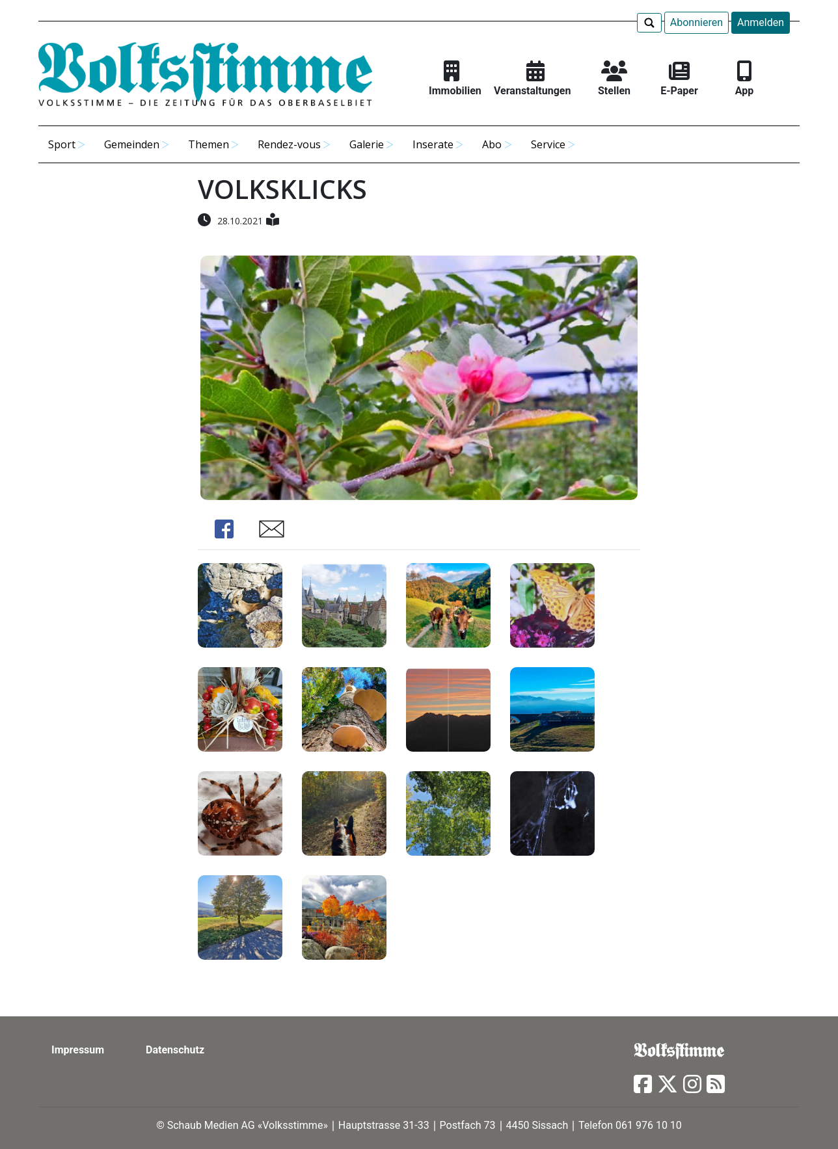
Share (223, 529)
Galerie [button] (366, 144)
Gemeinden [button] (131, 144)
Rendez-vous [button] (289, 144)
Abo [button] (492, 144)
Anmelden (760, 22)
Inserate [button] (432, 144)
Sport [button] (61, 144)
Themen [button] (208, 144)
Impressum (77, 1050)
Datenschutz (175, 1050)
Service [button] (548, 144)
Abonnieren (696, 22)
